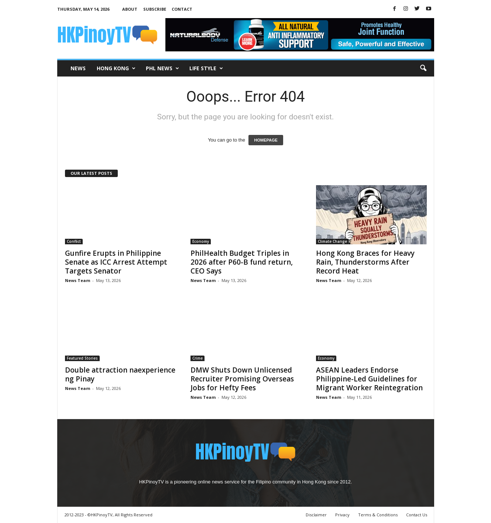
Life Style (206, 68)
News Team (77, 280)
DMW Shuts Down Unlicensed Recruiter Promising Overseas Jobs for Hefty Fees (242, 379)
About (129, 9)
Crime (197, 358)
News (78, 68)
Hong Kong (116, 68)
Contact (182, 9)
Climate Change (332, 241)
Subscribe (154, 9)
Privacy (342, 514)
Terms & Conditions (378, 514)
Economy (200, 241)
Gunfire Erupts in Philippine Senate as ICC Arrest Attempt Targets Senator (116, 262)
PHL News (162, 68)
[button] (423, 68)
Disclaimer (316, 514)
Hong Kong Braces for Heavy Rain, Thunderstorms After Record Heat (365, 262)
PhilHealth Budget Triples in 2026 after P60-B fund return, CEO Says (241, 262)
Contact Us (416, 514)
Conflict (74, 241)
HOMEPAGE (265, 140)
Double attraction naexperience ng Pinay (120, 374)
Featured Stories (82, 358)
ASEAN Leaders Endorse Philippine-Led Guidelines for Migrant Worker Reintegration (369, 379)
